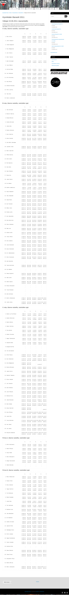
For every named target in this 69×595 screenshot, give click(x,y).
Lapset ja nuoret (30, 8)
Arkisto (10, 12)
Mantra (37, 591)
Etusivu (11, 8)
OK (65, 16)
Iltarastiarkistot (15, 12)
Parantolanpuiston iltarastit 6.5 (57, 23)
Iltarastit (51, 8)
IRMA (53, 61)
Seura (17, 8)
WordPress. (42, 591)
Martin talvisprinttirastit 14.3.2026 (58, 46)
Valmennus (37, 8)
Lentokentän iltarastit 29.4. (56, 29)
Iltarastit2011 (21, 12)
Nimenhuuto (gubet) (55, 65)
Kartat (57, 8)
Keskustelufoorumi (53, 52)
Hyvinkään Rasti (5, 12)
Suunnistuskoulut (45, 8)
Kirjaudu (37, 581)
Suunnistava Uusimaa (56, 63)
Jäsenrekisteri (54, 59)
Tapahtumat (22, 8)
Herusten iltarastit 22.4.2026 (57, 34)
